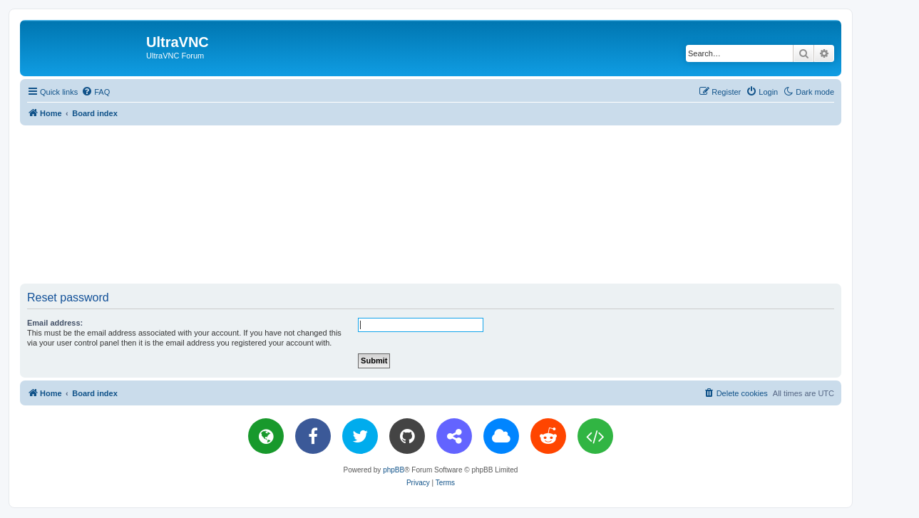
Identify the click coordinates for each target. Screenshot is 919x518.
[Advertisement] (430, 204)
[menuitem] (95, 91)
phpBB (393, 470)
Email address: (55, 322)
